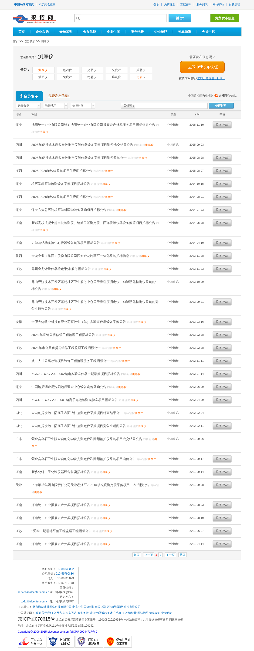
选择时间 (78, 105)
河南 (19, 223)
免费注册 (169, 4)
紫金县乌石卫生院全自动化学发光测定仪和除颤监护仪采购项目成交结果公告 (87, 439)
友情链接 (131, 613)
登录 (156, 4)
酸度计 (67, 77)
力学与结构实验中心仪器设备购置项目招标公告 (66, 243)
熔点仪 (116, 77)
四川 (19, 145)
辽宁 (19, 125)
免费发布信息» (59, 96)
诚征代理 (95, 613)
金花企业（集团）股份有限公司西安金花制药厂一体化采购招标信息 (80, 256)
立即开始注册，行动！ (211, 78)
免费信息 (167, 613)
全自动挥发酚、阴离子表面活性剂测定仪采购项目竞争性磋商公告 (79, 426)
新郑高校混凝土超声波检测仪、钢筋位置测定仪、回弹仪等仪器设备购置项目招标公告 (93, 223)
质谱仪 (140, 70)
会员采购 (65, 31)
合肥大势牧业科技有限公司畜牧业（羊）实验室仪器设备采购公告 (79, 322)
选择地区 (50, 105)
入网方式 (59, 613)
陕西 (19, 256)
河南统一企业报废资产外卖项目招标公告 (61, 505)
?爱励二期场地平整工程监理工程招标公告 (62, 531)
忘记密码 (185, 4)
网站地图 (143, 613)
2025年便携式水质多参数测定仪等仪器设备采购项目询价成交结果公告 (82, 145)
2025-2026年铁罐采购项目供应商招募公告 (62, 171)
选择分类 (23, 105)
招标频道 (184, 31)
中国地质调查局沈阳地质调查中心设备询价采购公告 (69, 387)
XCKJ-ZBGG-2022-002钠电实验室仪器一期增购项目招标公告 (76, 374)
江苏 (19, 269)
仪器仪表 (29, 41)
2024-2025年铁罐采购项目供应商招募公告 (62, 197)
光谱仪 (91, 70)
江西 (19, 171)
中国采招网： (26, 613)
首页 (21, 31)
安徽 (19, 322)
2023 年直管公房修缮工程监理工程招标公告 (63, 335)
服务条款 (83, 613)
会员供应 (89, 31)
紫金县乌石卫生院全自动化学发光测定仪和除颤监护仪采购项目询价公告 (84, 459)
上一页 (149, 554)
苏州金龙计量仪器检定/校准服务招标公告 (61, 269)
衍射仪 (91, 77)
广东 (19, 439)
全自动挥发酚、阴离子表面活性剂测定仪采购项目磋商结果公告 (77, 413)
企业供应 (113, 31)
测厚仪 (45, 41)
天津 (19, 485)
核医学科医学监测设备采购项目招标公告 (61, 184)
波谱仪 (42, 77)
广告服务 (119, 613)
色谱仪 (67, 70)
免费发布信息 (224, 18)
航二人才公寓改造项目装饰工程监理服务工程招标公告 (71, 361)
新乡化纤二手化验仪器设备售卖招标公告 (61, 472)
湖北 (19, 413)
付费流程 (234, 4)
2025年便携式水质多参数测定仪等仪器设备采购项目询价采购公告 (79, 158)
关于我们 (47, 613)
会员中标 (208, 31)
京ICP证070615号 (37, 618)
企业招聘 (160, 31)
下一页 (170, 554)
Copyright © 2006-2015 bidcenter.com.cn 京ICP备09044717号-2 (58, 631)
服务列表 (202, 4)
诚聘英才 (107, 613)
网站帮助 (218, 4)
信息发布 (154, 613)
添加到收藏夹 (47, 4)
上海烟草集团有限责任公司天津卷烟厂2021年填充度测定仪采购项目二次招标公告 (90, 485)
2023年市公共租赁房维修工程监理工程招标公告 (66, 348)
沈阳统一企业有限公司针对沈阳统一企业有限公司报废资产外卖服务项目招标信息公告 (93, 125)
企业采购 (42, 31)
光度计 (116, 70)
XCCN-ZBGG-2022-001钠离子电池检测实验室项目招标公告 (75, 400)
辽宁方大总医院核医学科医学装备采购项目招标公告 (69, 210)
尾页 (182, 554)
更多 (140, 77)
